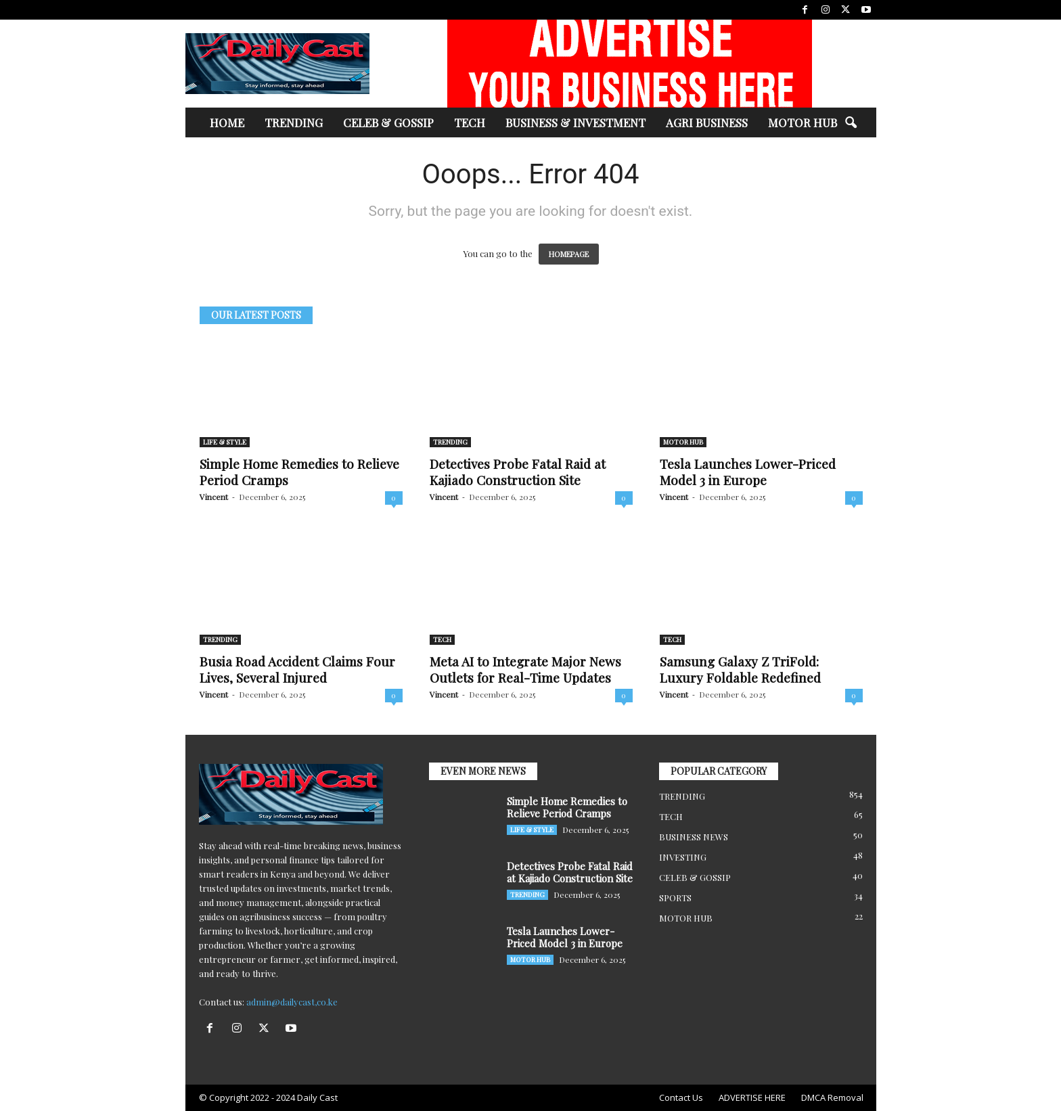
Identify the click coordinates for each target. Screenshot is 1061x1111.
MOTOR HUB (802, 122)
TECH (469, 122)
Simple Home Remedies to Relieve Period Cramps (299, 472)
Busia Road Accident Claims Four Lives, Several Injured (297, 669)
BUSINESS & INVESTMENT (575, 122)
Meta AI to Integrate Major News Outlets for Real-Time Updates (525, 669)
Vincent (214, 496)
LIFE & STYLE (224, 442)
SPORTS (675, 897)
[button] (850, 123)
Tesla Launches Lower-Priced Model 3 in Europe (748, 472)
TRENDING (294, 122)
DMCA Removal (832, 1097)
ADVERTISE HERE (752, 1097)
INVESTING (682, 857)
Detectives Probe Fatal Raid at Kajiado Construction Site (518, 472)
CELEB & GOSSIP (388, 122)
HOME (227, 122)
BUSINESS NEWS (693, 836)
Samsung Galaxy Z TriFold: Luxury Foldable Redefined (740, 669)
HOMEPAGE (569, 254)
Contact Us (681, 1097)
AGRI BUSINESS (707, 122)
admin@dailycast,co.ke (292, 1001)
